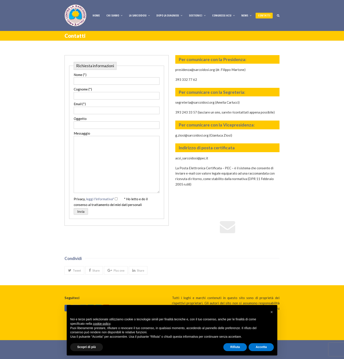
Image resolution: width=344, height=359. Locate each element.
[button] (74, 270)
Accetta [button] (261, 347)
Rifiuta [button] (235, 347)
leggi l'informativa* (100, 199)
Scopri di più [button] (86, 347)
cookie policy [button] (101, 323)
